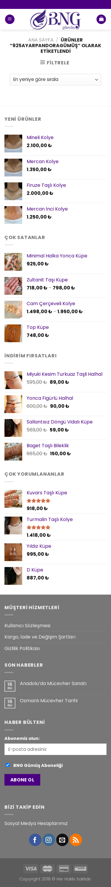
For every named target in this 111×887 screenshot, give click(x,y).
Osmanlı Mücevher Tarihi (49, 700)
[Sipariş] (55, 79)
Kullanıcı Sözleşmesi (27, 625)
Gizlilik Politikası (22, 648)
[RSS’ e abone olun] (76, 840)
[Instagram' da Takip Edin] (49, 840)
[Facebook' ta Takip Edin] (35, 840)
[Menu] (10, 19)
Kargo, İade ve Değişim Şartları (39, 636)
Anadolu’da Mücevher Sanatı (53, 683)
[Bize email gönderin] (62, 840)
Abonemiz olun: (22, 738)
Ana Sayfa (41, 39)
